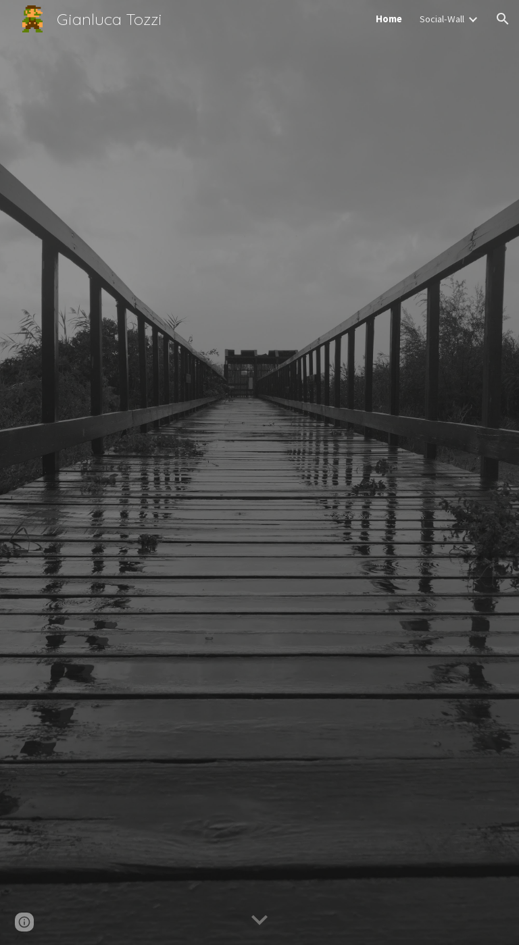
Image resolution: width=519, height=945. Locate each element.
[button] (503, 19)
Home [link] (389, 19)
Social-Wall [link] (442, 19)
